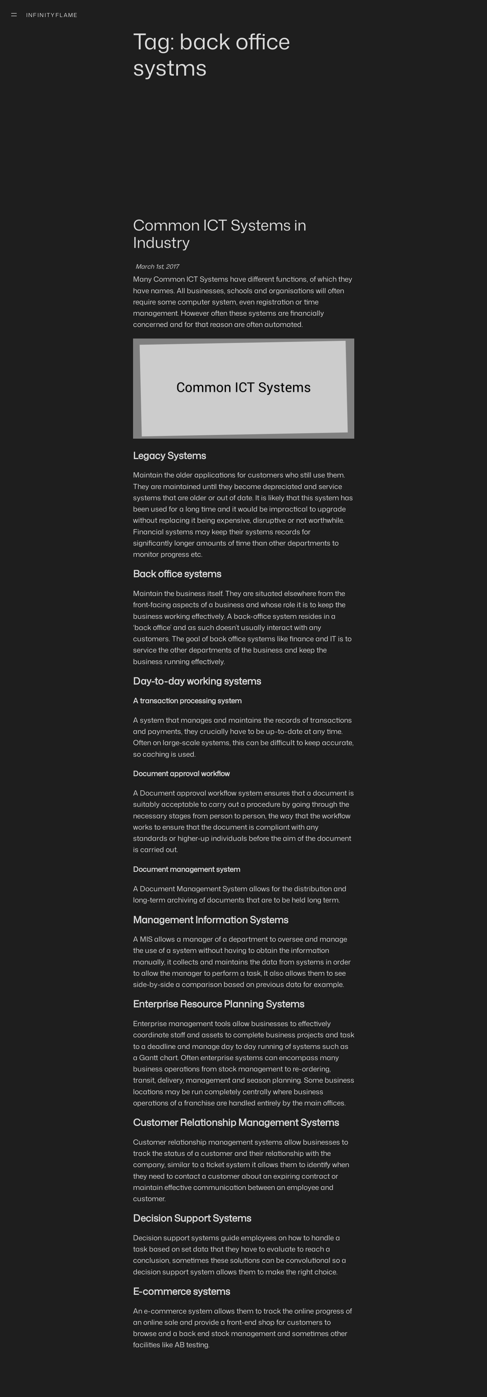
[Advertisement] (243, 160)
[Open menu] (14, 15)
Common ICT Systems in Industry (219, 233)
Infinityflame (52, 15)
